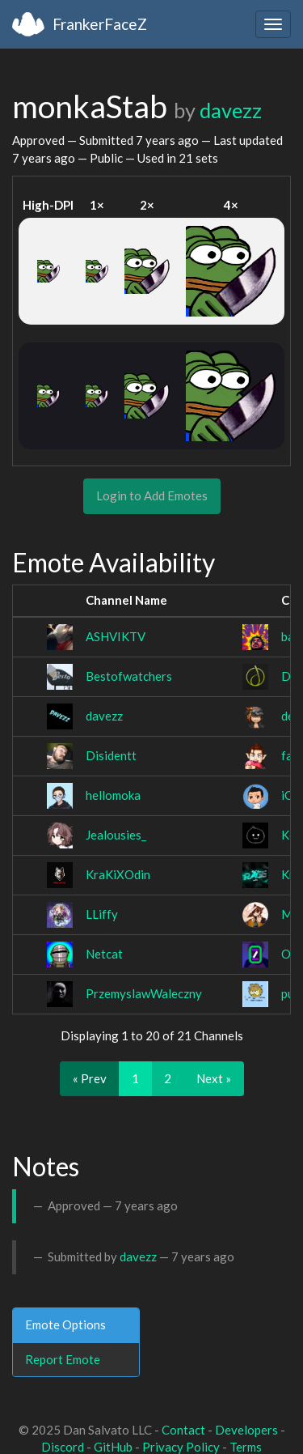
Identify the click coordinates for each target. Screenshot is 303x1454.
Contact (183, 1429)
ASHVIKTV (115, 636)
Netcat (104, 953)
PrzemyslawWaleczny (144, 993)
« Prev (90, 1078)
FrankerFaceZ (100, 24)
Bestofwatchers (129, 676)
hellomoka (113, 795)
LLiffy (102, 914)
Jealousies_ (116, 834)
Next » (213, 1078)
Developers (246, 1429)
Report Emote (62, 1359)
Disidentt (111, 755)
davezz (231, 110)
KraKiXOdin (118, 874)
